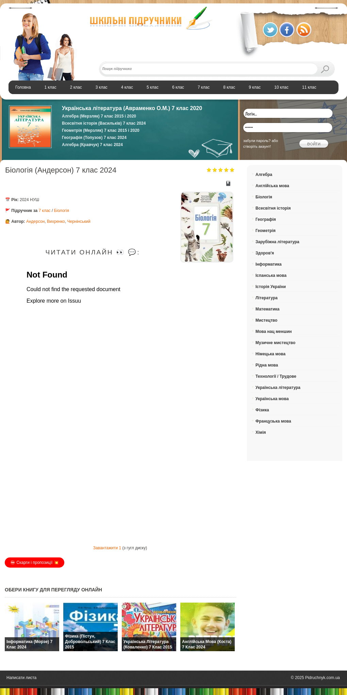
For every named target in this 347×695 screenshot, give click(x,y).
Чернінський (78, 221)
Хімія (260, 432)
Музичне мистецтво (275, 342)
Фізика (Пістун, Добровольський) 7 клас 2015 (90, 641)
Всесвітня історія (273, 208)
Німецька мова (270, 354)
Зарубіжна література (277, 241)
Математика (267, 309)
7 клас (45, 210)
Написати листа (21, 677)
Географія (265, 219)
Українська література (277, 387)
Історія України (270, 286)
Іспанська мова (270, 275)
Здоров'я (264, 253)
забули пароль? (256, 141)
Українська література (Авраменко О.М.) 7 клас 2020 (132, 108)
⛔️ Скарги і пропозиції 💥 (34, 562)
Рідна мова (266, 365)
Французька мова (273, 421)
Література (266, 298)
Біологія (61, 210)
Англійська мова (272, 185)
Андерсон (35, 221)
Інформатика (268, 264)
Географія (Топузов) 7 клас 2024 (94, 137)
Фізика (262, 410)
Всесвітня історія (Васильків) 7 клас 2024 (104, 123)
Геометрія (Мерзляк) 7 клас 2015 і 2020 (100, 130)
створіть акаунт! (257, 146)
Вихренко (56, 221)
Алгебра (263, 174)
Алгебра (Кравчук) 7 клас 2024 (92, 144)
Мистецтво (266, 320)
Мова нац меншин (273, 331)
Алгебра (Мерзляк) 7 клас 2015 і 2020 (99, 116)
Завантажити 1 (107, 548)
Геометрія (265, 230)
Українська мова (272, 398)
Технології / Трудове (275, 376)
